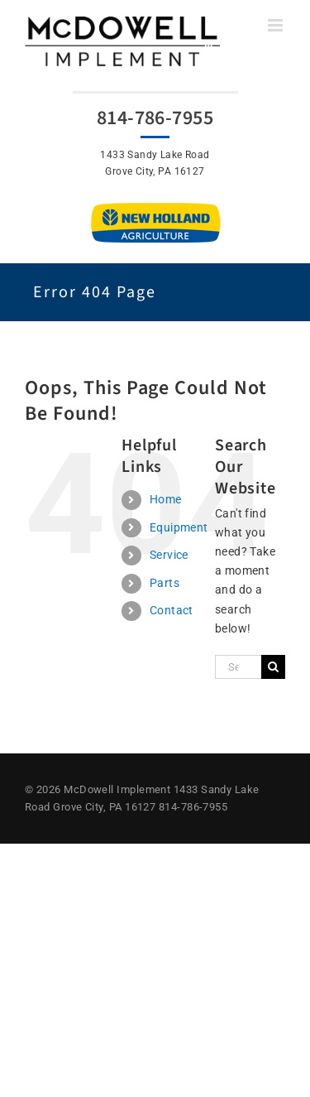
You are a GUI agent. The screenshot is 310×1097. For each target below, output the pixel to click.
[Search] (273, 667)
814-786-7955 (155, 118)
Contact (171, 610)
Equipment (179, 527)
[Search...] (238, 667)
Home (166, 499)
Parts (164, 582)
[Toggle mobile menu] (276, 25)
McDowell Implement (117, 789)
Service (169, 554)
